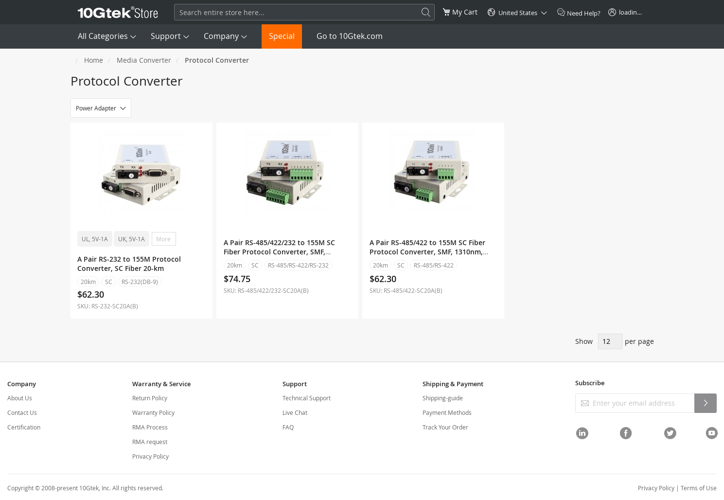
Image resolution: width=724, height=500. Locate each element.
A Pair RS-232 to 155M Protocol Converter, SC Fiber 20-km (129, 263)
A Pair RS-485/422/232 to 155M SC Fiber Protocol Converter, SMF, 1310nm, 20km (279, 252)
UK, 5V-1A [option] (132, 239)
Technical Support (307, 398)
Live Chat (295, 412)
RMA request (149, 442)
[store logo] (118, 12)
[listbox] (142, 240)
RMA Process (150, 427)
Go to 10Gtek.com (350, 36)
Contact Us (22, 412)
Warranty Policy (153, 412)
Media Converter (144, 60)
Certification (23, 427)
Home (93, 60)
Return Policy (149, 398)
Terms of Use (699, 488)
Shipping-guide (443, 398)
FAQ (288, 427)
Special (282, 36)
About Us (19, 398)
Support (166, 36)
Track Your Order (445, 427)
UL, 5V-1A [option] (95, 239)
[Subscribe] (705, 403)
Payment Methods (447, 412)
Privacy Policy (150, 456)
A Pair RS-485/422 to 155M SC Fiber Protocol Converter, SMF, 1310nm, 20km (427, 252)
